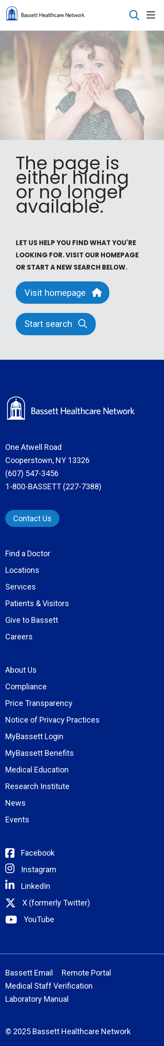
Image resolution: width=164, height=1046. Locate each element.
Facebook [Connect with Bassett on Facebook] (38, 852)
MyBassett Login (34, 736)
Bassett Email (29, 972)
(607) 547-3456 (32, 473)
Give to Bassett (31, 620)
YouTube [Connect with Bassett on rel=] (39, 919)
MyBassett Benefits (39, 753)
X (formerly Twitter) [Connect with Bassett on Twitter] (56, 902)
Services (20, 586)
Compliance (26, 686)
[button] (153, 16)
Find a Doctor (27, 553)
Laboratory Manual (37, 999)
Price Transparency (39, 703)
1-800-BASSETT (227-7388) (53, 486)
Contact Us (32, 518)
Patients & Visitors (37, 603)
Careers (19, 636)
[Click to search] (134, 16)
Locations (22, 570)
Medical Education (37, 769)
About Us (21, 669)
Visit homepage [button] (62, 293)
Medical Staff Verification (49, 985)
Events (17, 819)
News (15, 802)
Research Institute (37, 786)
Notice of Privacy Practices (52, 719)
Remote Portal (86, 972)
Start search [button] (55, 324)
